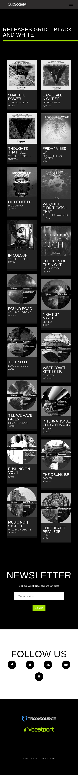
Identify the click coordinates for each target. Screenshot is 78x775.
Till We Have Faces (20, 417)
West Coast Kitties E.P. (54, 369)
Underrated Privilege (54, 529)
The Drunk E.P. (56, 474)
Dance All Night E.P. (52, 97)
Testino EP (18, 362)
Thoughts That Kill (18, 150)
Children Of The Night (54, 262)
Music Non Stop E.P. (18, 524)
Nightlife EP (19, 202)
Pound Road (20, 308)
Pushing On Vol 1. (19, 470)
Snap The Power (16, 97)
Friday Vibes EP (54, 150)
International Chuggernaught (58, 423)
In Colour (17, 255)
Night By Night (51, 316)
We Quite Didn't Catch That (55, 207)
